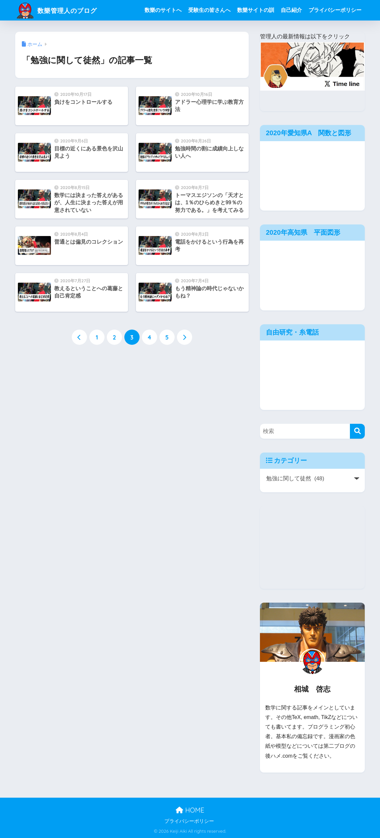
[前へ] (79, 337)
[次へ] (184, 337)
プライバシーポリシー (335, 10)
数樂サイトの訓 (255, 10)
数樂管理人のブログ (63, 10)
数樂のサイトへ (163, 10)
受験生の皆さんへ (209, 10)
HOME (190, 810)
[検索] (357, 431)
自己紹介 (291, 10)
